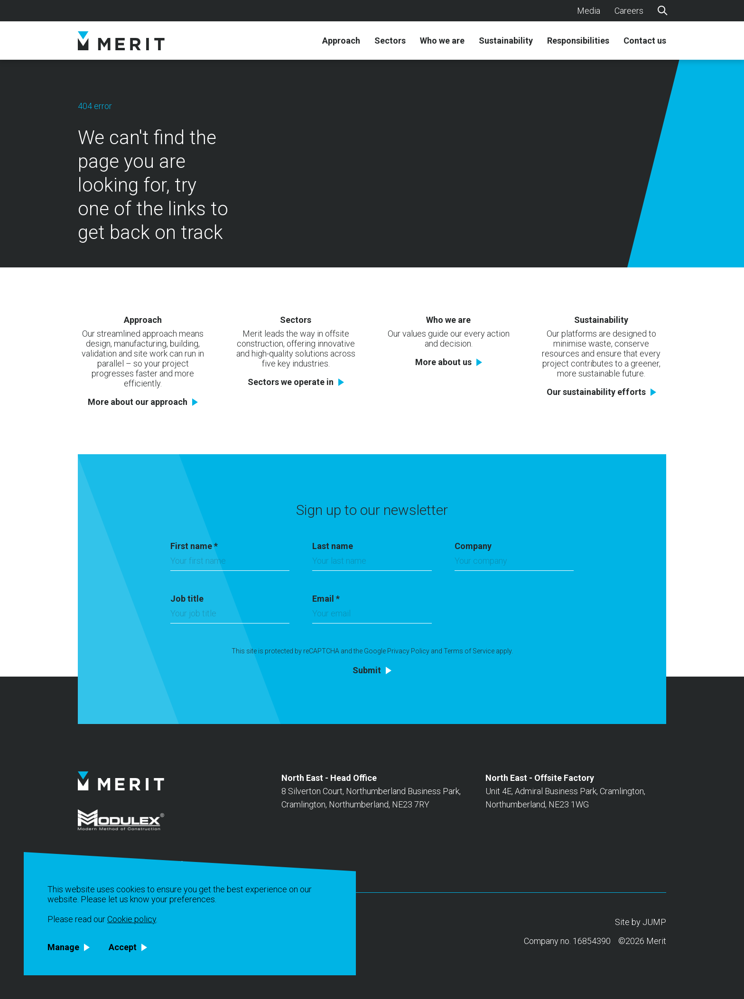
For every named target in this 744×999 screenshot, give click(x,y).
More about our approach (137, 402)
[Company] (514, 563)
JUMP (654, 922)
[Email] (371, 615)
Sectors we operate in (291, 382)
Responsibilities (578, 41)
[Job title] (229, 615)
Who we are (442, 41)
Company (473, 546)
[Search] (662, 10)
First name (194, 546)
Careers (628, 11)
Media (588, 11)
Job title (187, 599)
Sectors (390, 41)
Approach (341, 41)
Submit (367, 670)
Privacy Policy (408, 651)
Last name (332, 546)
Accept (123, 947)
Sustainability (506, 41)
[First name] (229, 563)
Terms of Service (469, 651)
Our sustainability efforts (596, 392)
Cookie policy (131, 919)
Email (326, 599)
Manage (63, 947)
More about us (443, 362)
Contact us (644, 41)
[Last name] (371, 563)
